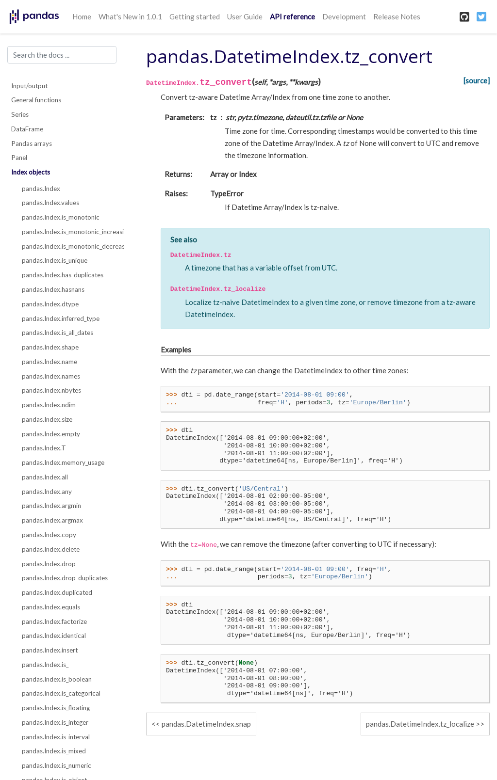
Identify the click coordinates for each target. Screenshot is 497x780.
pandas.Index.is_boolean (57, 679)
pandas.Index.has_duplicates (62, 275)
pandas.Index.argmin (51, 505)
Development (344, 16)
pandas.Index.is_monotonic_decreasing (67, 246)
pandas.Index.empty (51, 434)
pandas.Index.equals (51, 607)
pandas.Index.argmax (52, 520)
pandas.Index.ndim (49, 405)
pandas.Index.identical (54, 635)
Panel (19, 157)
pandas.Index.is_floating (56, 708)
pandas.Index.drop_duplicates (65, 578)
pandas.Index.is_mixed (54, 751)
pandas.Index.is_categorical (61, 693)
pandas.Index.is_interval (56, 737)
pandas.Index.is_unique (54, 260)
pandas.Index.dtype (50, 304)
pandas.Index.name (49, 362)
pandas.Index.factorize (54, 621)
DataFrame (27, 129)
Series (20, 114)
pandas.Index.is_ (45, 665)
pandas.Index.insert (50, 650)
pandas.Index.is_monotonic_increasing (67, 232)
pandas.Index (41, 188)
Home (81, 16)
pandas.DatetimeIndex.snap (206, 723)
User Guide (245, 16)
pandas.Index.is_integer (55, 722)
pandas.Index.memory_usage (63, 462)
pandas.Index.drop (49, 564)
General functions (36, 100)
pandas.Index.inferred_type (60, 318)
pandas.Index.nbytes (51, 390)
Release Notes (396, 16)
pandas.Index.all (45, 477)
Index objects (30, 172)
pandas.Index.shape (50, 347)
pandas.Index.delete (51, 549)
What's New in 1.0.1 (130, 16)
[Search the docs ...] (61, 55)
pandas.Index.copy (49, 535)
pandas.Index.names (51, 376)
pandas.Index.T (44, 448)
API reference (292, 16)
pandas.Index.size (47, 419)
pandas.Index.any (47, 491)
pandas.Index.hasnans (53, 289)
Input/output (29, 86)
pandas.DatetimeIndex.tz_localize (420, 723)
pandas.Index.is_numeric (56, 765)
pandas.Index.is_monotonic (60, 217)
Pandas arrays (31, 143)
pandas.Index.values (50, 203)
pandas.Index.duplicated (57, 592)
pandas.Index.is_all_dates (57, 332)
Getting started (194, 16)
